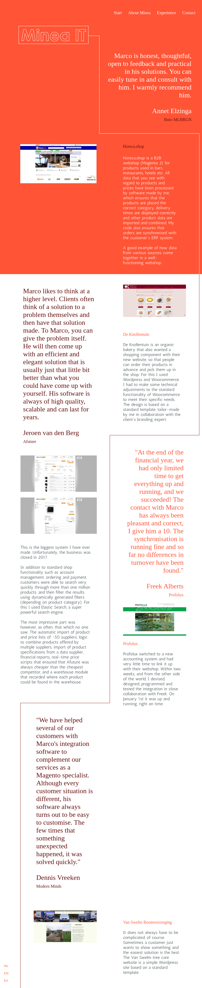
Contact (188, 13)
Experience (166, 13)
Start (118, 13)
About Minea (139, 13)
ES (6, 980)
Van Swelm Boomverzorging (147, 922)
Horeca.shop (133, 146)
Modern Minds (49, 886)
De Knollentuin (136, 334)
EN (6, 973)
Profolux (176, 595)
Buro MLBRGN (177, 119)
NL (6, 966)
